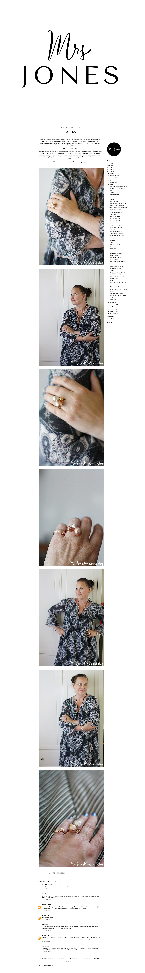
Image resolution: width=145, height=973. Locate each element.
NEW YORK (112, 240)
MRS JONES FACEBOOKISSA (116, 231)
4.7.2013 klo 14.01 (46, 952)
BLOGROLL (93, 116)
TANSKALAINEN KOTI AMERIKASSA (118, 208)
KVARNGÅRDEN (113, 297)
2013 (109, 171)
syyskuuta (112, 180)
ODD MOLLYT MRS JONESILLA (117, 188)
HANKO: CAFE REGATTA (115, 212)
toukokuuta (113, 305)
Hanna (43, 894)
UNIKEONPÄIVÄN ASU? (115, 210)
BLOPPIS (111, 192)
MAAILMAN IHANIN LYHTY (116, 293)
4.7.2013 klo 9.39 (46, 941)
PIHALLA (111, 190)
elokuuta (112, 182)
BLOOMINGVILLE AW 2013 (116, 234)
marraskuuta (113, 175)
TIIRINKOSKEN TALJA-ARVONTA (117, 205)
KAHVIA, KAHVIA (113, 255)
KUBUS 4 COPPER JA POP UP (116, 276)
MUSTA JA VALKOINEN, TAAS (116, 238)
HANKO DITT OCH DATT (115, 225)
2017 (109, 163)
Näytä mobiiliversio (70, 961)
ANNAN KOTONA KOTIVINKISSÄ (117, 282)
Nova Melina (45, 885)
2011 (109, 318)
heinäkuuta (113, 184)
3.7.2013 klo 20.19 (46, 889)
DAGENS (111, 199)
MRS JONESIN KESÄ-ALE (115, 218)
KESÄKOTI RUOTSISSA (114, 216)
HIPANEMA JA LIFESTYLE (115, 268)
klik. (76, 148)
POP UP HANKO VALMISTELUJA (117, 262)
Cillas (43, 946)
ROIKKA (111, 242)
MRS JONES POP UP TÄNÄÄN (116, 257)
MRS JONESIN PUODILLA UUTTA (117, 203)
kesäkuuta (112, 302)
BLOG (50, 116)
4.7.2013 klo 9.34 (46, 930)
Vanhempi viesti (98, 958)
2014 (109, 169)
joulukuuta (113, 173)
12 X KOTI (77, 116)
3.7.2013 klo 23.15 (46, 899)
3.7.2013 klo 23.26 (46, 910)
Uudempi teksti (42, 958)
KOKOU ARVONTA (114, 287)
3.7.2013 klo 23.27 (46, 919)
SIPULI (111, 280)
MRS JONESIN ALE (113, 300)
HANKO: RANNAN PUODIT (116, 227)
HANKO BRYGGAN (114, 223)
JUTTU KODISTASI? (67, 116)
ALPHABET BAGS (113, 197)
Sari (43, 924)
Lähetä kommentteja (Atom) (48, 965)
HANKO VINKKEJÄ (113, 201)
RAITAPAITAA (112, 214)
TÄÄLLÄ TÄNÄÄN (113, 259)
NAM (110, 246)
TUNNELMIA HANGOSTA (115, 253)
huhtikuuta (113, 307)
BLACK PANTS (113, 285)
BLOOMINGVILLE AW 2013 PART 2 (118, 186)
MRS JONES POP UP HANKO (116, 266)
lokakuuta (112, 178)
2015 (109, 167)
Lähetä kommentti (44, 955)
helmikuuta (113, 311)
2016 (109, 165)
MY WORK (85, 116)
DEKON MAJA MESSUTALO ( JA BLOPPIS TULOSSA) (117, 273)
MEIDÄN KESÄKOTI (114, 195)
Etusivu (70, 958)
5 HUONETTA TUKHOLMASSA (117, 236)
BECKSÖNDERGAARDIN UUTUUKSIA (118, 289)
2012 (109, 316)
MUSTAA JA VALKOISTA (115, 244)
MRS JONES (57, 116)
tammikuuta (113, 313)
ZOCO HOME (112, 249)
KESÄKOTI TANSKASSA (115, 264)
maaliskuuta (113, 309)
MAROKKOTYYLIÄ (113, 278)
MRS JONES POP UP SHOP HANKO (118, 295)
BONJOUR (112, 229)
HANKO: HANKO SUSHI (115, 221)
